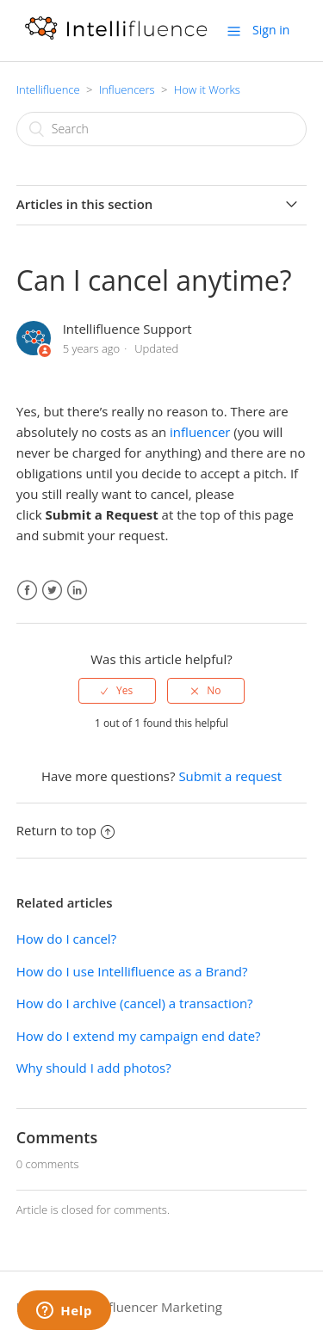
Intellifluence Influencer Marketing (119, 1306)
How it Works (207, 89)
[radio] (117, 691)
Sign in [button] (270, 30)
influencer (200, 431)
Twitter (52, 590)
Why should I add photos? (93, 1067)
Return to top (65, 830)
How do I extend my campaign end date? (138, 1035)
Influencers (127, 89)
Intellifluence (48, 89)
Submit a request (230, 776)
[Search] (161, 129)
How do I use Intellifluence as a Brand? (132, 971)
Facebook (27, 590)
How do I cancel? (66, 938)
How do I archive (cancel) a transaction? (134, 1003)
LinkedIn (77, 590)
